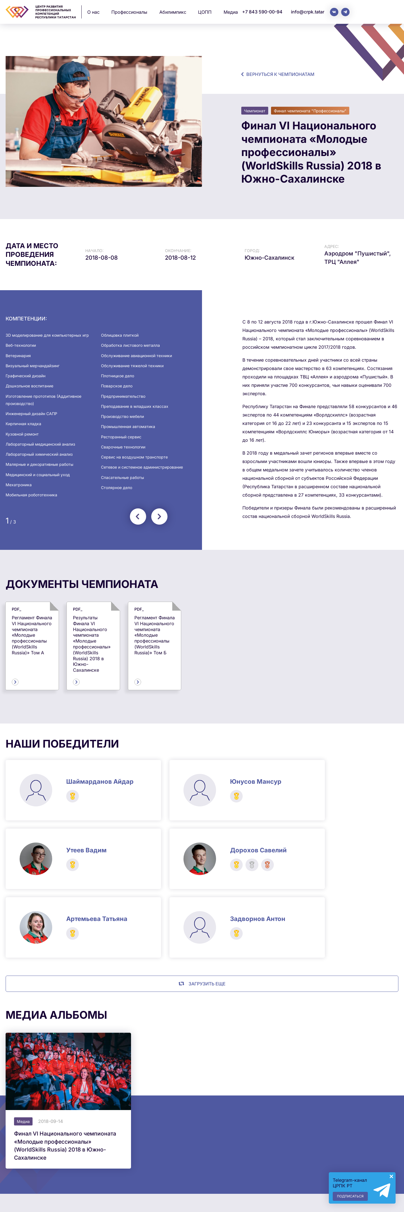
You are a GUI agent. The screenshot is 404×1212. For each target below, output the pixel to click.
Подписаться (350, 1196)
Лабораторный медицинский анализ (40, 444)
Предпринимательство (123, 396)
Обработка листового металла (130, 345)
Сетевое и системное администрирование (142, 467)
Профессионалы (129, 12)
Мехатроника (19, 484)
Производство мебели (122, 416)
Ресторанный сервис (121, 436)
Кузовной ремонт (22, 434)
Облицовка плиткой (120, 335)
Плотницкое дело (117, 375)
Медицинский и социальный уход (38, 474)
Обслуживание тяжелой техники (132, 365)
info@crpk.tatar (307, 12)
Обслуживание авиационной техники (136, 355)
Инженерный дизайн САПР (31, 413)
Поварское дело (116, 385)
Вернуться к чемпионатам (280, 74)
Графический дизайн (25, 375)
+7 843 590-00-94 (262, 12)
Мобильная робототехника (31, 494)
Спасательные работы (122, 477)
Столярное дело (116, 487)
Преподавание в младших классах (134, 406)
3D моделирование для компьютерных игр (47, 335)
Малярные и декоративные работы (39, 464)
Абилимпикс (172, 12)
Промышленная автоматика (128, 426)
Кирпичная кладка (23, 423)
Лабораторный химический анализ (39, 454)
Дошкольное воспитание (29, 385)
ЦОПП (205, 12)
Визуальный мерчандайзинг (32, 365)
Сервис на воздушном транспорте (134, 457)
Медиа (231, 12)
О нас (93, 12)
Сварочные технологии (123, 447)
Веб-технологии (21, 345)
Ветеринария (18, 355)
